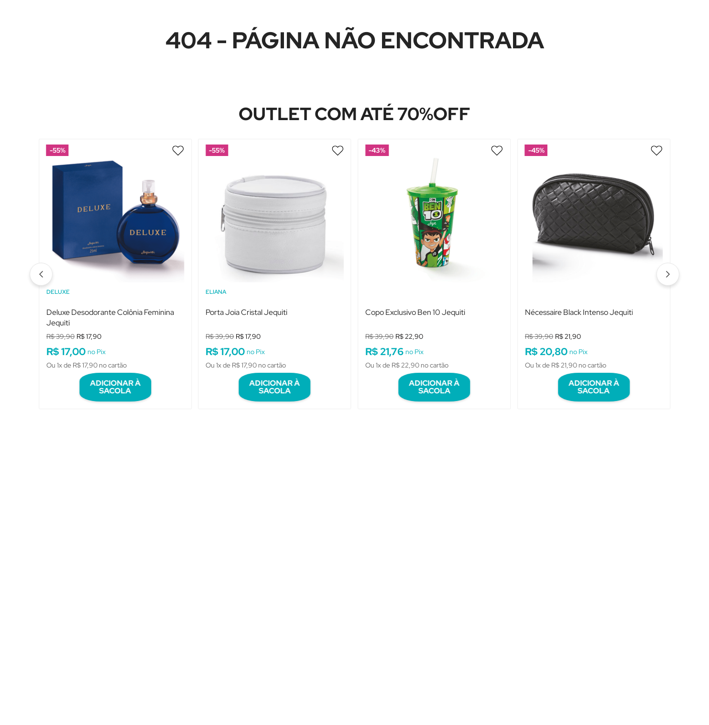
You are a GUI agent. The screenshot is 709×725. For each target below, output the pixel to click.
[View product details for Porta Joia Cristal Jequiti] (274, 266)
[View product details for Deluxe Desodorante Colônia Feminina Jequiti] (115, 266)
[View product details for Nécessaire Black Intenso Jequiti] (593, 266)
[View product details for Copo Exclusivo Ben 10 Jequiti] (434, 266)
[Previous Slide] (41, 268)
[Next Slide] (667, 268)
